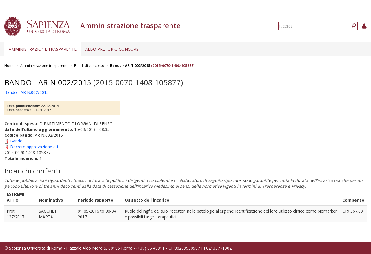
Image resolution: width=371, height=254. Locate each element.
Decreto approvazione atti (34, 146)
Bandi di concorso (89, 65)
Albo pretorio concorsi (112, 49)
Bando (16, 141)
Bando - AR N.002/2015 (130, 65)
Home (9, 65)
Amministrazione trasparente (43, 49)
